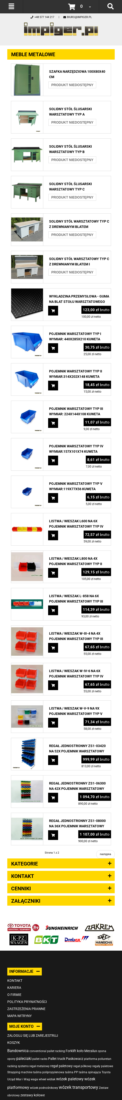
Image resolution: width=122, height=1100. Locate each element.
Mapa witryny (19, 1016)
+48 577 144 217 (42, 17)
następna (105, 854)
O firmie (14, 995)
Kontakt (14, 981)
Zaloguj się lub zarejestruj (32, 1035)
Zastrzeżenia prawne (26, 1009)
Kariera (14, 988)
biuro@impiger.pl (77, 17)
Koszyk (13, 1043)
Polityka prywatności (27, 1002)
